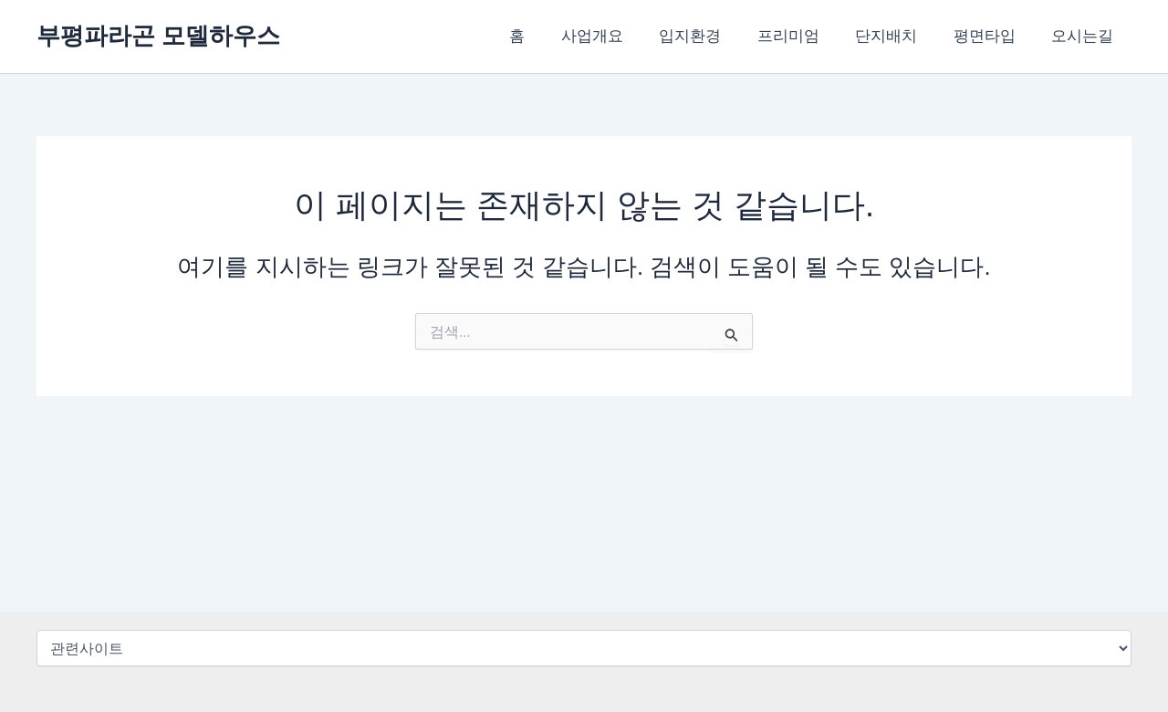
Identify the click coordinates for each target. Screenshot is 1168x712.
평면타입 (992, 36)
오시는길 (1085, 36)
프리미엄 (806, 36)
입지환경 (713, 36)
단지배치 (899, 36)
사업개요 (620, 36)
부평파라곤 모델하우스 (158, 35)
